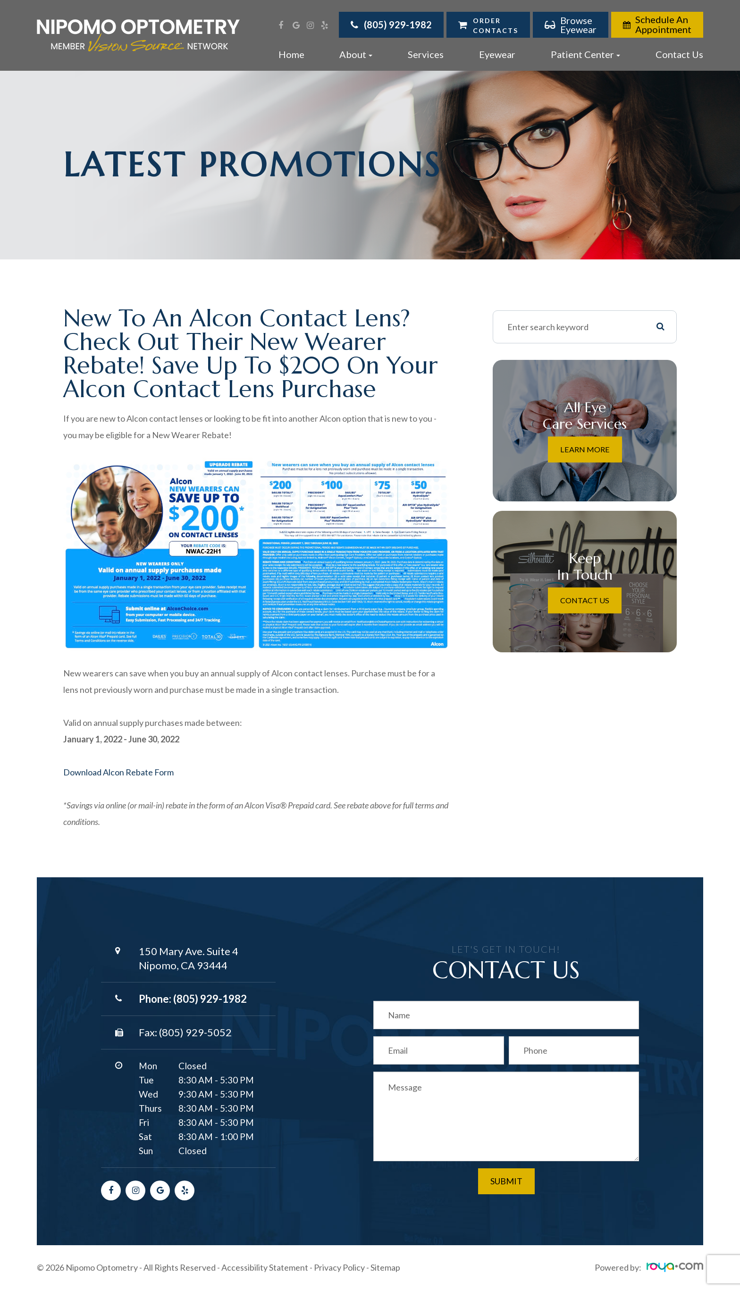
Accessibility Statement (264, 1267)
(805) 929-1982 (210, 998)
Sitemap (385, 1267)
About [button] (355, 54)
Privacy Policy (339, 1267)
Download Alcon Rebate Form (118, 772)
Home (291, 54)
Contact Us (679, 54)
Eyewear (497, 54)
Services (426, 54)
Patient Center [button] (585, 54)
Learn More (585, 449)
